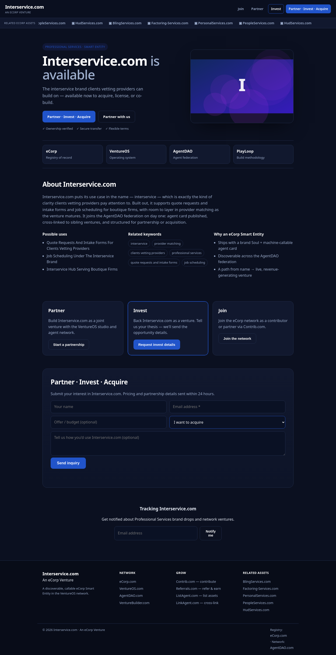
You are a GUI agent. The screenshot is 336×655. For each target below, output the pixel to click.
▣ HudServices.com (88, 23)
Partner (257, 9)
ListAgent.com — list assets (197, 595)
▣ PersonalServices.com (215, 23)
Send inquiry (68, 463)
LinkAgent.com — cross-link (197, 603)
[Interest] (227, 422)
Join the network (237, 338)
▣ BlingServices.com (126, 23)
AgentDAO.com (131, 595)
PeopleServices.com (258, 603)
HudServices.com (256, 610)
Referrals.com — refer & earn (198, 588)
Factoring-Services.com (260, 588)
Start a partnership (68, 345)
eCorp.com (127, 581)
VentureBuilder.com (134, 603)
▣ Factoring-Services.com (169, 23)
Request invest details (156, 345)
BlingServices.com (257, 581)
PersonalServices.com (259, 595)
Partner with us (116, 116)
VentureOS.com (131, 588)
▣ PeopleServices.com (49, 23)
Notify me (211, 533)
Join (241, 9)
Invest (276, 9)
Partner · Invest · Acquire (308, 9)
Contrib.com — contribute (196, 581)
